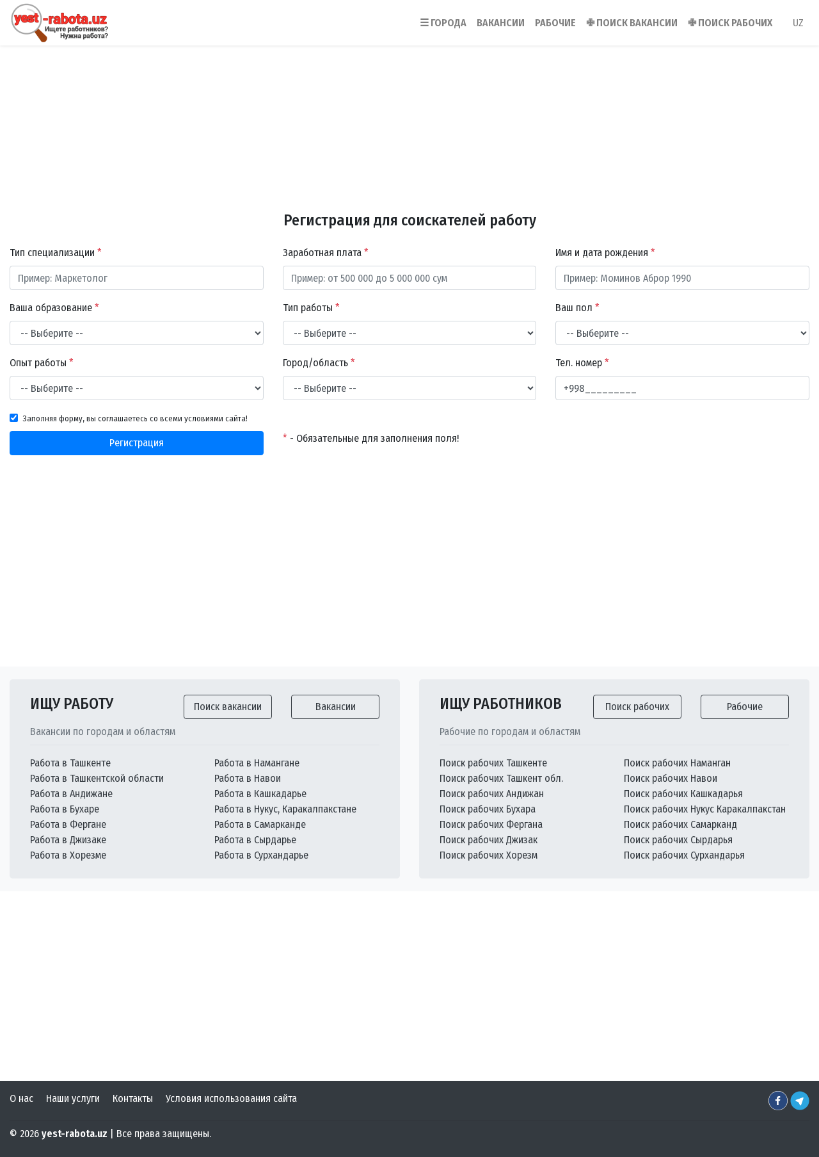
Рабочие (745, 706)
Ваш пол (577, 308)
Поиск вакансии (228, 706)
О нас (21, 1098)
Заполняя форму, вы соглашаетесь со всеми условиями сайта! (135, 418)
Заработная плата (326, 253)
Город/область (319, 363)
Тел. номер (582, 363)
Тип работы (311, 308)
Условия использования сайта (231, 1098)
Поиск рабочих (637, 706)
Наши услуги (73, 1098)
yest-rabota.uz (74, 1134)
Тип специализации (56, 253)
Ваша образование (54, 308)
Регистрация (136, 443)
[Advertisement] (409, 121)
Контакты (133, 1098)
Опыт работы (42, 363)
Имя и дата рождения (605, 253)
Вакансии (335, 706)
